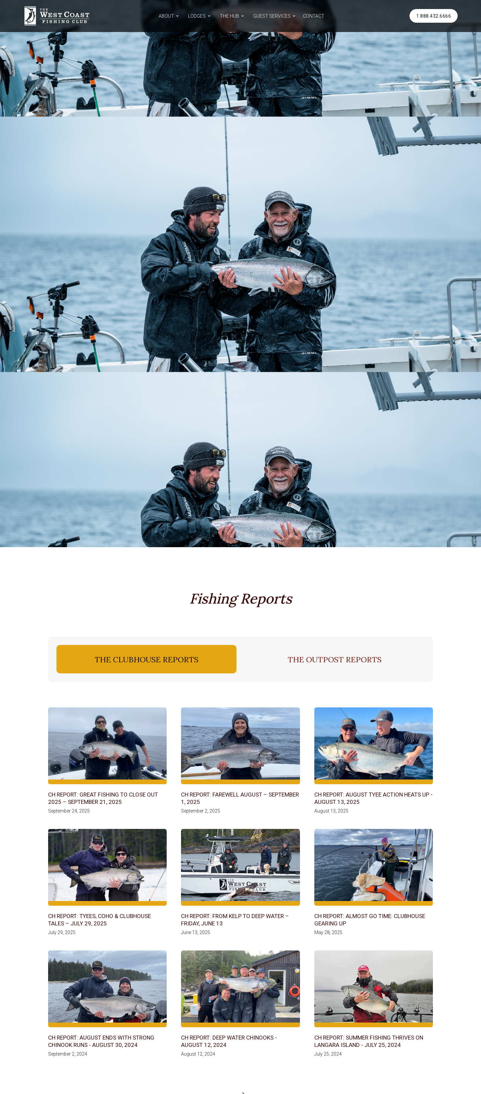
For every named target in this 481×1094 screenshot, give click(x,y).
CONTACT (313, 16)
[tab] (146, 659)
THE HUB (229, 16)
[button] (168, 16)
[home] (56, 15)
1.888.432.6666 (433, 16)
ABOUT (166, 16)
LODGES (197, 16)
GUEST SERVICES (272, 16)
